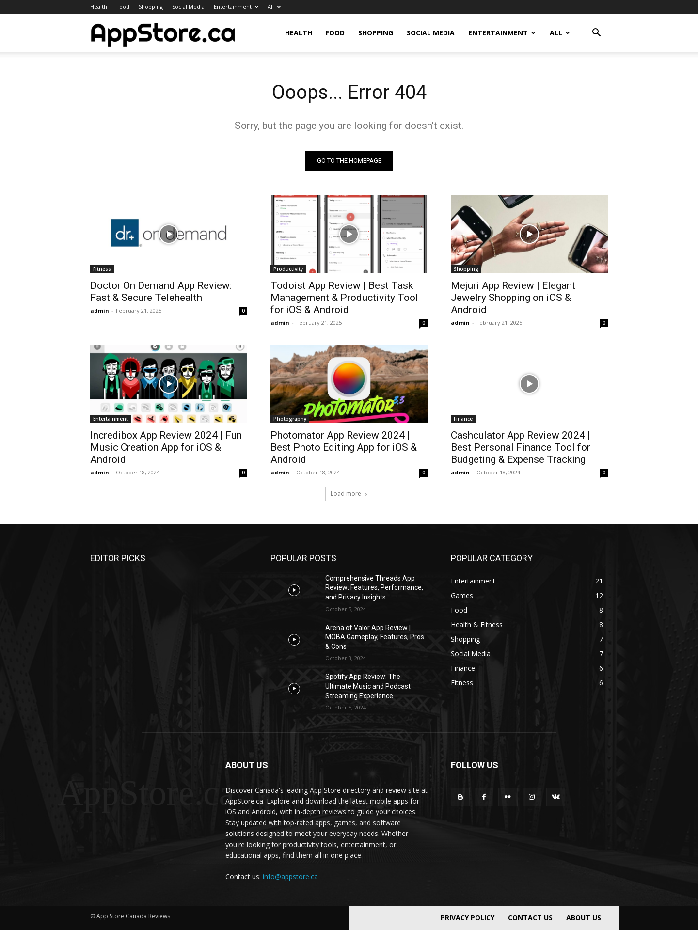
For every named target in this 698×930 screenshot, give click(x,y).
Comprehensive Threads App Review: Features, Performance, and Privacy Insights (374, 587)
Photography (289, 418)
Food (122, 6)
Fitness (102, 269)
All (274, 6)
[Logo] (163, 33)
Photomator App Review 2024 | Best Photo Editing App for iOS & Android (343, 447)
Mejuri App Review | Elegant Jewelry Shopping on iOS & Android (513, 297)
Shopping (151, 6)
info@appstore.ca (290, 876)
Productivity (288, 269)
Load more (349, 493)
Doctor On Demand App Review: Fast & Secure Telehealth (161, 291)
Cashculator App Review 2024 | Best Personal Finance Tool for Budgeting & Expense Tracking (520, 447)
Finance (463, 418)
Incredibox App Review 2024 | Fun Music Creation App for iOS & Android (166, 447)
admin (99, 310)
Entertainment (236, 6)
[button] (596, 33)
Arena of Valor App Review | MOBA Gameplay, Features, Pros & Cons (374, 637)
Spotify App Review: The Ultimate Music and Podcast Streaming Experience (368, 686)
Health (98, 6)
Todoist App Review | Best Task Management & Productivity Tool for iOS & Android (344, 297)
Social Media (188, 6)
